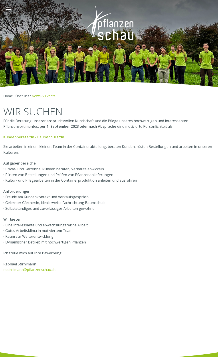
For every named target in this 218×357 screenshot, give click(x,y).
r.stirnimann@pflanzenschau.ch (29, 269)
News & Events (43, 96)
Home (8, 96)
